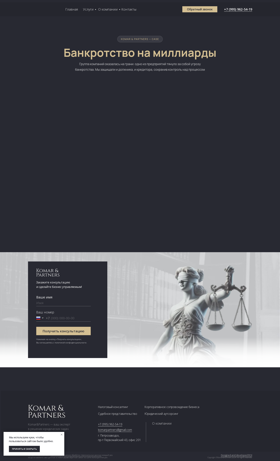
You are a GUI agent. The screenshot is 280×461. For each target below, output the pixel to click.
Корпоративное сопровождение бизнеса (172, 407)
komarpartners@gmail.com (115, 430)
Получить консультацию (63, 331)
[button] (199, 9)
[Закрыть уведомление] (61, 434)
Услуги (88, 9)
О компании (108, 9)
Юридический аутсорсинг (161, 414)
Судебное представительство (117, 414)
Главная (71, 9)
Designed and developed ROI (240, 455)
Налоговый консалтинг (113, 407)
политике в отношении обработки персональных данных (75, 455)
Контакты (128, 9)
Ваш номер (45, 312)
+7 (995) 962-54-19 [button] (238, 9)
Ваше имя (44, 297)
